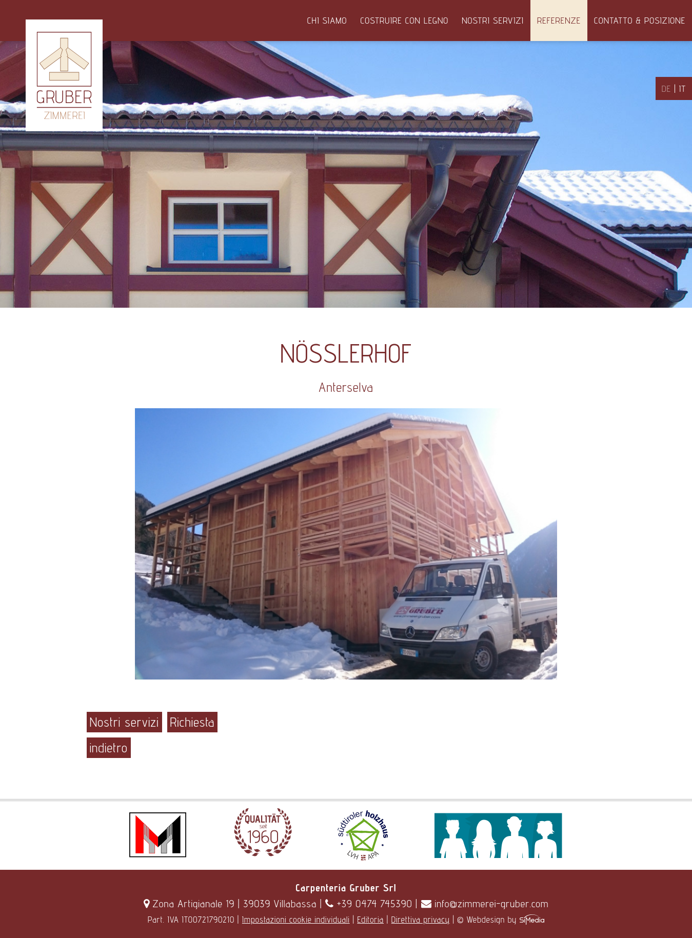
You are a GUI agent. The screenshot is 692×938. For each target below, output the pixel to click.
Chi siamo (327, 20)
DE (666, 88)
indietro (109, 747)
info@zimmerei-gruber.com (485, 903)
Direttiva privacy (420, 919)
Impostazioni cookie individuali (296, 919)
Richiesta (192, 722)
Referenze (559, 20)
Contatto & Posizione (639, 20)
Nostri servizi (493, 20)
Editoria (370, 919)
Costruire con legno (404, 20)
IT (682, 88)
